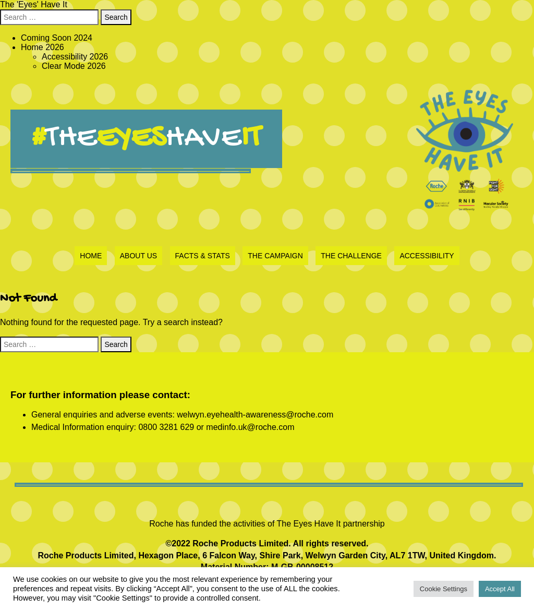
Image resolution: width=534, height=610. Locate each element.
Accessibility (426, 256)
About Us (138, 256)
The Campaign (275, 256)
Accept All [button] (500, 589)
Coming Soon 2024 (56, 37)
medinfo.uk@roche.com (250, 427)
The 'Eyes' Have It (33, 4)
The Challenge (351, 256)
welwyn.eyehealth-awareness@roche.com (255, 414)
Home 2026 (42, 47)
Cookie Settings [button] (443, 589)
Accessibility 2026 (75, 56)
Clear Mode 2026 (74, 66)
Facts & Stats (202, 256)
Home (91, 256)
